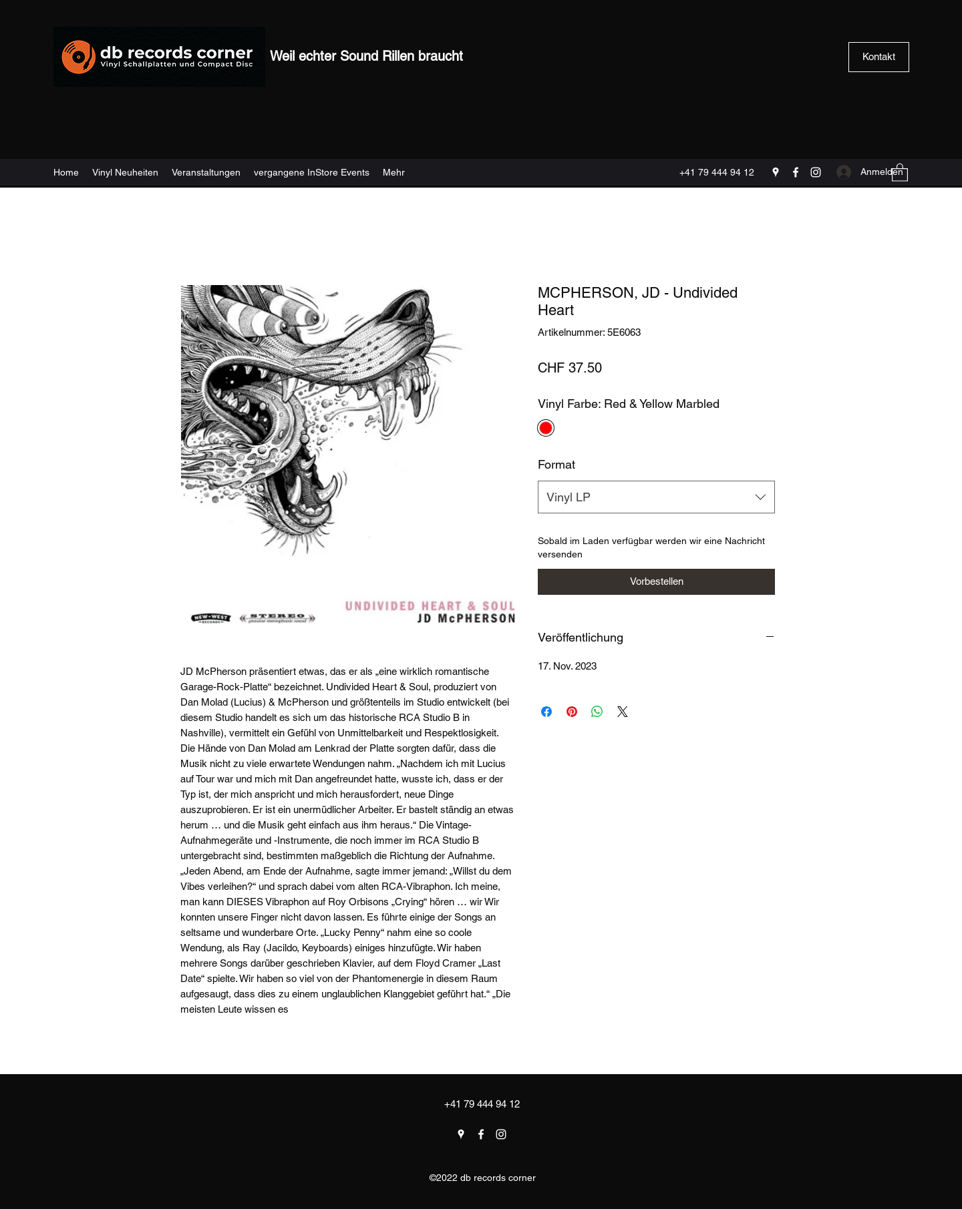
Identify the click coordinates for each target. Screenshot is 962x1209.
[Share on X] (623, 712)
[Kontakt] (878, 57)
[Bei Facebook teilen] (546, 712)
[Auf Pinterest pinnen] (572, 712)
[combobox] (656, 497)
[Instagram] (815, 172)
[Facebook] (795, 172)
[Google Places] (775, 172)
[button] (900, 172)
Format (556, 464)
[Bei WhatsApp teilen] (597, 712)
